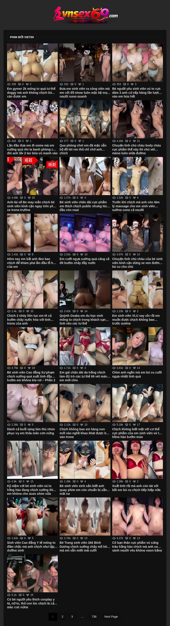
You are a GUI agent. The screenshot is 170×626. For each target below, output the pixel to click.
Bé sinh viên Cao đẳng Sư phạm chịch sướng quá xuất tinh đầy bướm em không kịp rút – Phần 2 (31, 376)
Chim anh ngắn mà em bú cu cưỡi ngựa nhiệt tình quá (137, 374)
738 (94, 616)
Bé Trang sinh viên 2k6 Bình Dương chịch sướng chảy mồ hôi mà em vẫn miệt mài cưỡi (84, 546)
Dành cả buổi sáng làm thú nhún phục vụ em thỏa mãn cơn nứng (31, 431)
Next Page (111, 616)
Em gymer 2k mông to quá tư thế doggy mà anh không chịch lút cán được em (31, 92)
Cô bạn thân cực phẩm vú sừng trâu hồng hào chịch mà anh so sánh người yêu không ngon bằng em (137, 546)
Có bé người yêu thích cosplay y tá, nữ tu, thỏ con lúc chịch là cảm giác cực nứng (32, 603)
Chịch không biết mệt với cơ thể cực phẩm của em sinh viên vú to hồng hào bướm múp (136, 432)
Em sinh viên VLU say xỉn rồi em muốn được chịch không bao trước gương (136, 319)
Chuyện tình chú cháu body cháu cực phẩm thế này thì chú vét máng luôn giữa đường (136, 149)
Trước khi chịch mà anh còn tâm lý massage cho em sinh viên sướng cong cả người (136, 205)
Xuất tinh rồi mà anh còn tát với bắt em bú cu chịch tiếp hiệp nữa (136, 488)
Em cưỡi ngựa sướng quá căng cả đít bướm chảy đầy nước (84, 261)
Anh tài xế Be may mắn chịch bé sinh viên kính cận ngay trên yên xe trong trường (31, 205)
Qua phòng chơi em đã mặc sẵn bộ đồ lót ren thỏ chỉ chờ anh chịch (83, 149)
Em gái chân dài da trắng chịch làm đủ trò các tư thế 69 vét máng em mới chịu (84, 376)
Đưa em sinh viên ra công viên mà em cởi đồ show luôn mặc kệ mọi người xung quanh (85, 92)
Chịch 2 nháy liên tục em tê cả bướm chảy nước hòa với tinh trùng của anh (29, 319)
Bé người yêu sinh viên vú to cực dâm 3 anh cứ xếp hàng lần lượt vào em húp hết (136, 92)
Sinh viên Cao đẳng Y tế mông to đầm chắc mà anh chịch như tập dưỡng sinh (31, 546)
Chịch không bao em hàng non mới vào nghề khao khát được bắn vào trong (85, 432)
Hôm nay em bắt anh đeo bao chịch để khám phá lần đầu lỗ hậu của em (32, 262)
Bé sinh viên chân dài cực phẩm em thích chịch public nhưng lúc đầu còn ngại (83, 205)
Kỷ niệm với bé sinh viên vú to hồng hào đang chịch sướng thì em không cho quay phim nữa (30, 489)
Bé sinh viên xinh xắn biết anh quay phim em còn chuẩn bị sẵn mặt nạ (83, 489)
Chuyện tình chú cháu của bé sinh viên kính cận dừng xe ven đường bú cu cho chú (137, 262)
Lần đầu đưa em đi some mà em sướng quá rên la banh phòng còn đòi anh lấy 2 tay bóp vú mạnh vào (32, 149)
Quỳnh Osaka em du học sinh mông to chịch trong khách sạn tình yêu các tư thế (83, 319)
